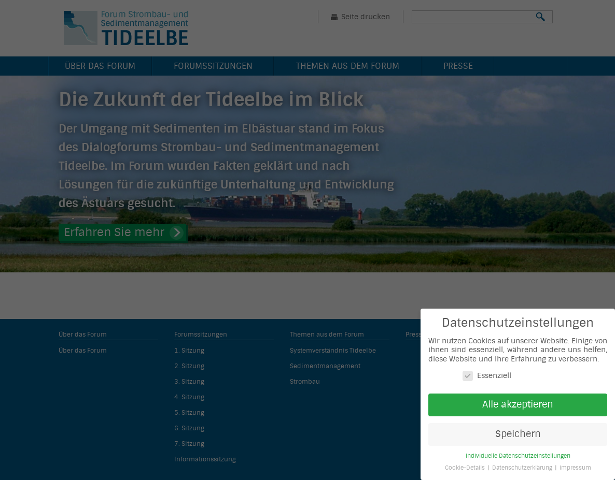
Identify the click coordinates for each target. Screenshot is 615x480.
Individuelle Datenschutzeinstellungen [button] (518, 456)
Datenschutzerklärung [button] (523, 467)
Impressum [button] (575, 467)
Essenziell (487, 376)
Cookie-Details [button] (465, 467)
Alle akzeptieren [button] (517, 405)
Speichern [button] (518, 434)
